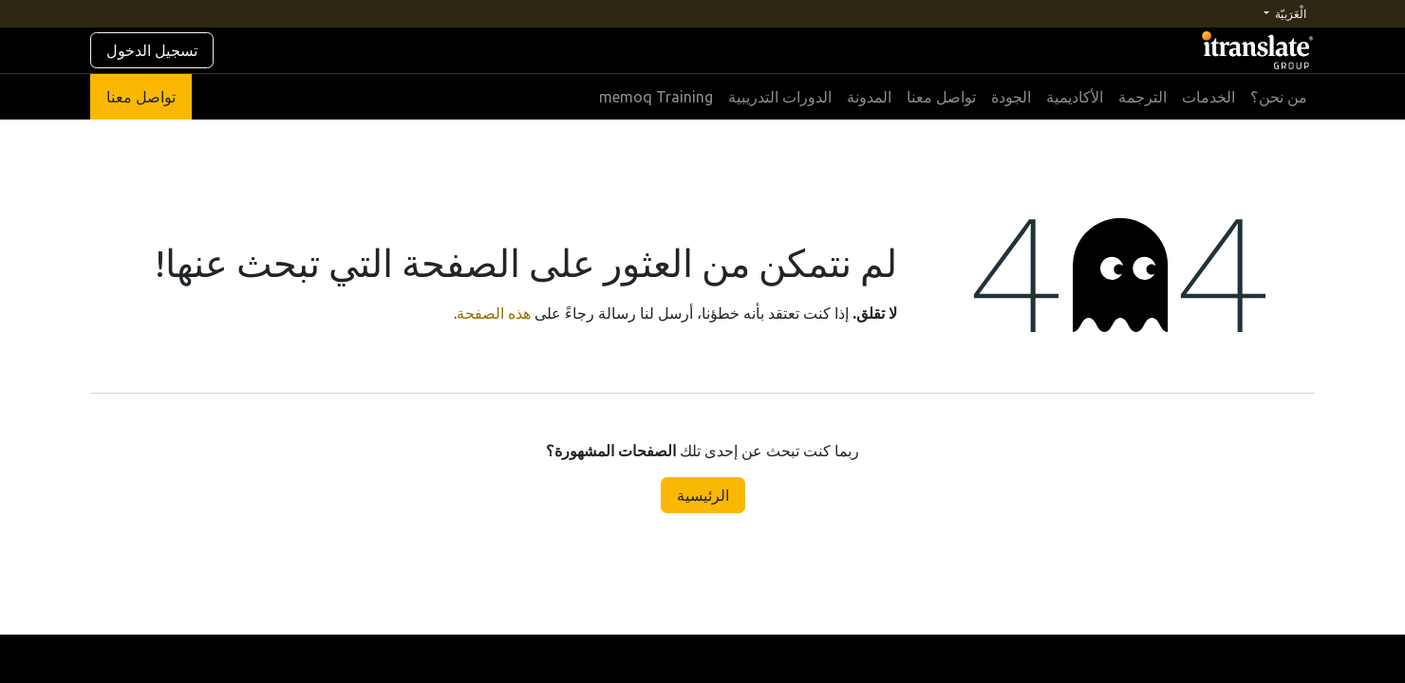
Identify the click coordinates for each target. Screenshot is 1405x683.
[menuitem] (1279, 97)
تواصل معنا (141, 96)
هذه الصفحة (494, 313)
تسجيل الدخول (151, 50)
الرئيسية (703, 495)
